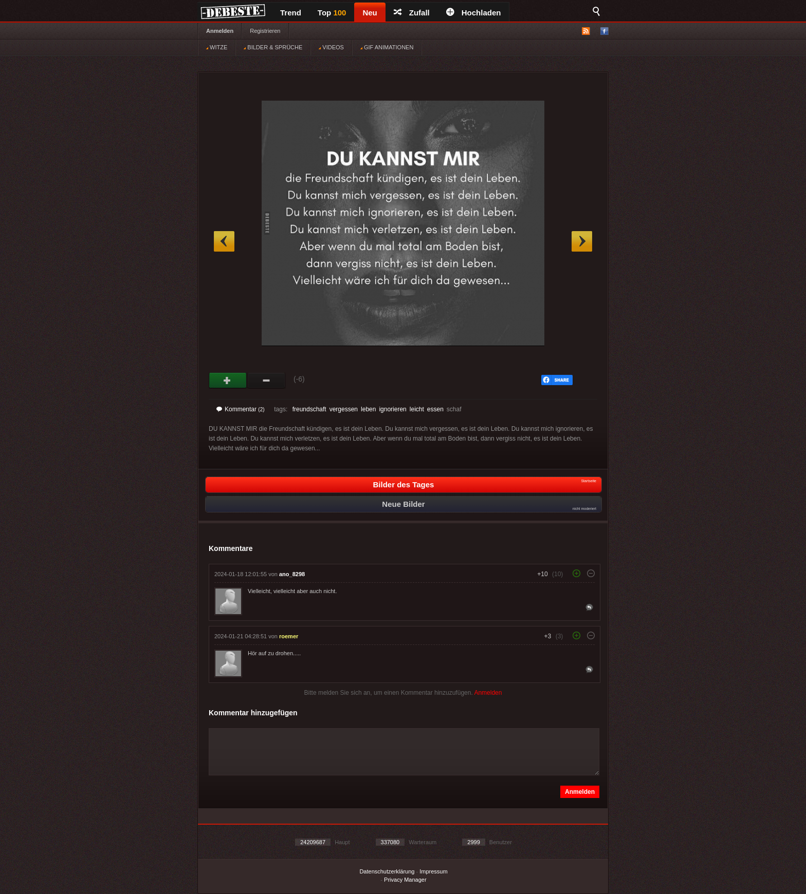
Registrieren (265, 31)
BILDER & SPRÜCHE (273, 47)
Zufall (412, 12)
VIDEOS (331, 47)
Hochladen (473, 12)
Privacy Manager (405, 880)
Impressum (433, 871)
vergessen (343, 409)
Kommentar (240, 409)
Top (332, 12)
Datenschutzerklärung (386, 871)
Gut (228, 380)
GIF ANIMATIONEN (386, 47)
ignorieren (392, 409)
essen (435, 409)
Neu (369, 12)
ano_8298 (292, 574)
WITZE (216, 47)
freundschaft (309, 409)
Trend (290, 12)
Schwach (266, 380)
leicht (417, 409)
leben (368, 409)
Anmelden (219, 31)
